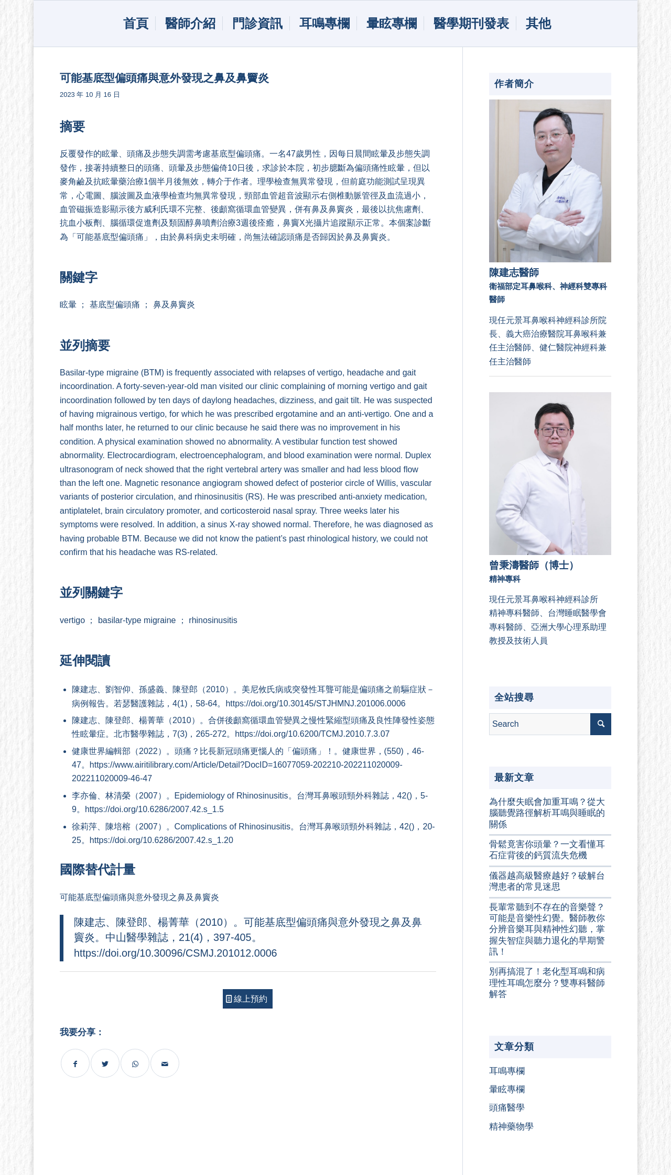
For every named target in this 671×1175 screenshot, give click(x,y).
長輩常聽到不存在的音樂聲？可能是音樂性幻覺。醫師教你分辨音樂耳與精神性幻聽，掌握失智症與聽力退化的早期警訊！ (547, 929)
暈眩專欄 (507, 1089)
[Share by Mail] (164, 1063)
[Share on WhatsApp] (135, 1063)
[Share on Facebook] (75, 1063)
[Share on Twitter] (105, 1063)
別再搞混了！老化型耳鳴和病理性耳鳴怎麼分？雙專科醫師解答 (547, 983)
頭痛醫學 (507, 1108)
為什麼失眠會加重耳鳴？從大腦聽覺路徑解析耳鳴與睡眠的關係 (547, 813)
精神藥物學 (511, 1127)
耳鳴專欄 (507, 1071)
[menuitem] (134, 24)
